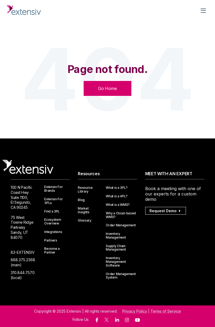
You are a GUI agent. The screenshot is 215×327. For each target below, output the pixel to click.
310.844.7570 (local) (23, 275)
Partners (50, 240)
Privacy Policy (134, 311)
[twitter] (106, 321)
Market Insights (83, 210)
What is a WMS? (118, 205)
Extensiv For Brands (53, 189)
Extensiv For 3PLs (53, 201)
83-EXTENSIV (23, 252)
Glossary (84, 220)
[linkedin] (117, 320)
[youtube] (137, 320)
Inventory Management (116, 235)
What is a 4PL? (117, 196)
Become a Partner (51, 250)
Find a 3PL (52, 211)
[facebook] (96, 320)
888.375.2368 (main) (23, 262)
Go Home (107, 88)
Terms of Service (166, 311)
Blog (81, 200)
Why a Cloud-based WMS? (121, 215)
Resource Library (85, 189)
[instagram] (127, 320)
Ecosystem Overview (52, 221)
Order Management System (121, 276)
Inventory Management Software (116, 261)
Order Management (121, 225)
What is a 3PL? (117, 188)
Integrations (53, 232)
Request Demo (165, 211)
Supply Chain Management (116, 248)
